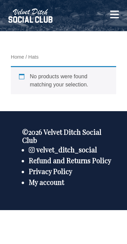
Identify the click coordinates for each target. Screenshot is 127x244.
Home (17, 57)
